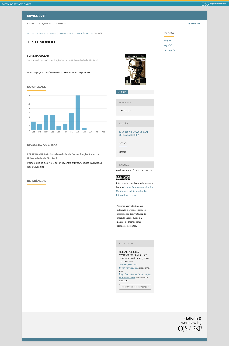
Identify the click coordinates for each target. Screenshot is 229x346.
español (168, 45)
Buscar (194, 23)
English (168, 40)
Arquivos (45, 23)
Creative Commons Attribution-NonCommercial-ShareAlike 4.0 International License (135, 191)
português (169, 50)
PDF (123, 92)
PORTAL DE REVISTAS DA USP (16, 4)
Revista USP (36, 15)
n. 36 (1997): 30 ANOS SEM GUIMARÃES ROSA (70, 33)
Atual (30, 23)
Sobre (60, 23)
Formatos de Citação (134, 287)
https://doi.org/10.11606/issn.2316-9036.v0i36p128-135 (61, 72)
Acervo (40, 33)
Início (30, 33)
